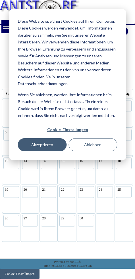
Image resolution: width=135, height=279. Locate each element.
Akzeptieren (42, 144)
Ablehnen (92, 144)
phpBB (74, 261)
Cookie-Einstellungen (67, 129)
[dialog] (67, 84)
